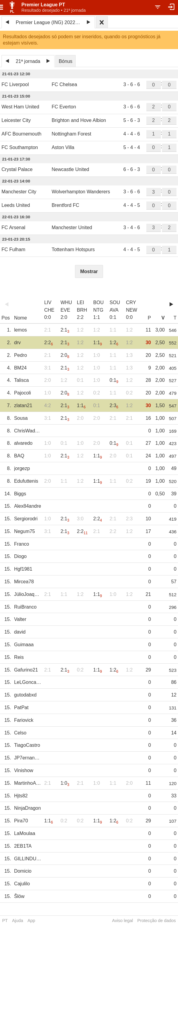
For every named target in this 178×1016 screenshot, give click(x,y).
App (31, 920)
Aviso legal (122, 920)
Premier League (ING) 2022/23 (49, 22)
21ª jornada (28, 61)
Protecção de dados (156, 920)
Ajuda (17, 920)
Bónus (65, 61)
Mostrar (89, 271)
